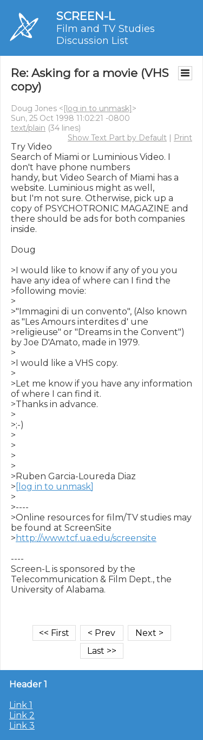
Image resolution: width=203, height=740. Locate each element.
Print (183, 138)
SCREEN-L (85, 16)
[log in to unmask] (97, 108)
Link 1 (20, 705)
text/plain (28, 128)
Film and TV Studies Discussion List (105, 35)
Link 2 (22, 715)
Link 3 (22, 725)
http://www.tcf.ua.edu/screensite (86, 538)
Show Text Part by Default (117, 138)
